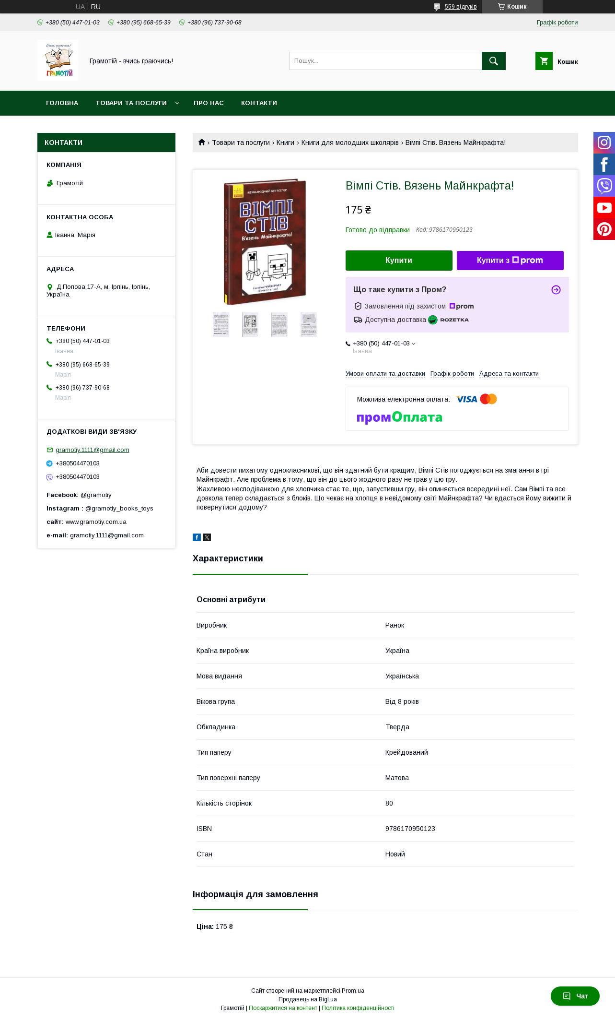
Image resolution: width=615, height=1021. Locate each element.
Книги (285, 142)
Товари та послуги (131, 103)
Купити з (510, 260)
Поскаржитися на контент (283, 1008)
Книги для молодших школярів (350, 142)
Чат (575, 996)
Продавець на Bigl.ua (307, 999)
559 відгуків (461, 6)
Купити (398, 260)
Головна (62, 103)
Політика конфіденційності (358, 1008)
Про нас (209, 103)
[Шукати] (494, 61)
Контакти (259, 103)
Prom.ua (353, 990)
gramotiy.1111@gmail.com (92, 449)
